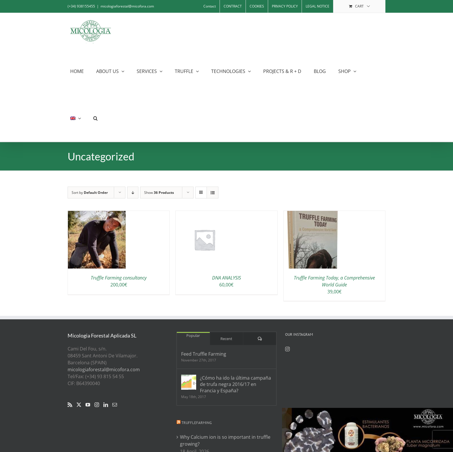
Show (159, 192)
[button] (95, 118)
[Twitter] (79, 404)
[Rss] (70, 404)
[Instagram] (96, 404)
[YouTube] (88, 404)
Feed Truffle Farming (203, 354)
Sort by (90, 192)
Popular (193, 335)
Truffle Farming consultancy (118, 278)
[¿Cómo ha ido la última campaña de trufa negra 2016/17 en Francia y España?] (188, 382)
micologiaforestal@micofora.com (127, 6)
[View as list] (212, 192)
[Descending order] (132, 192)
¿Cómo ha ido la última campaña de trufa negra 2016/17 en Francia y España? (235, 384)
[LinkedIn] (105, 404)
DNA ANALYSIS (226, 278)
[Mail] (114, 404)
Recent (226, 338)
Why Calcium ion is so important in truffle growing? (225, 440)
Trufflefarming (196, 422)
